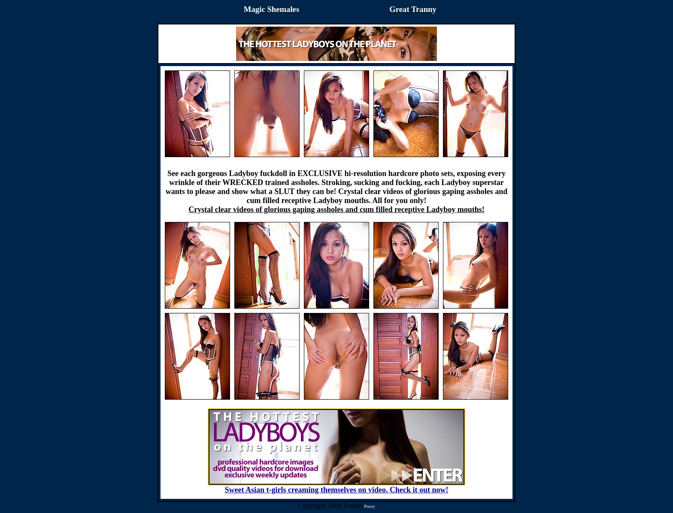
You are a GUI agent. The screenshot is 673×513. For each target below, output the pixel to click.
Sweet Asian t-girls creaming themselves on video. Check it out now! (336, 486)
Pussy (369, 506)
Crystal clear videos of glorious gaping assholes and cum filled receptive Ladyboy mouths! (336, 209)
